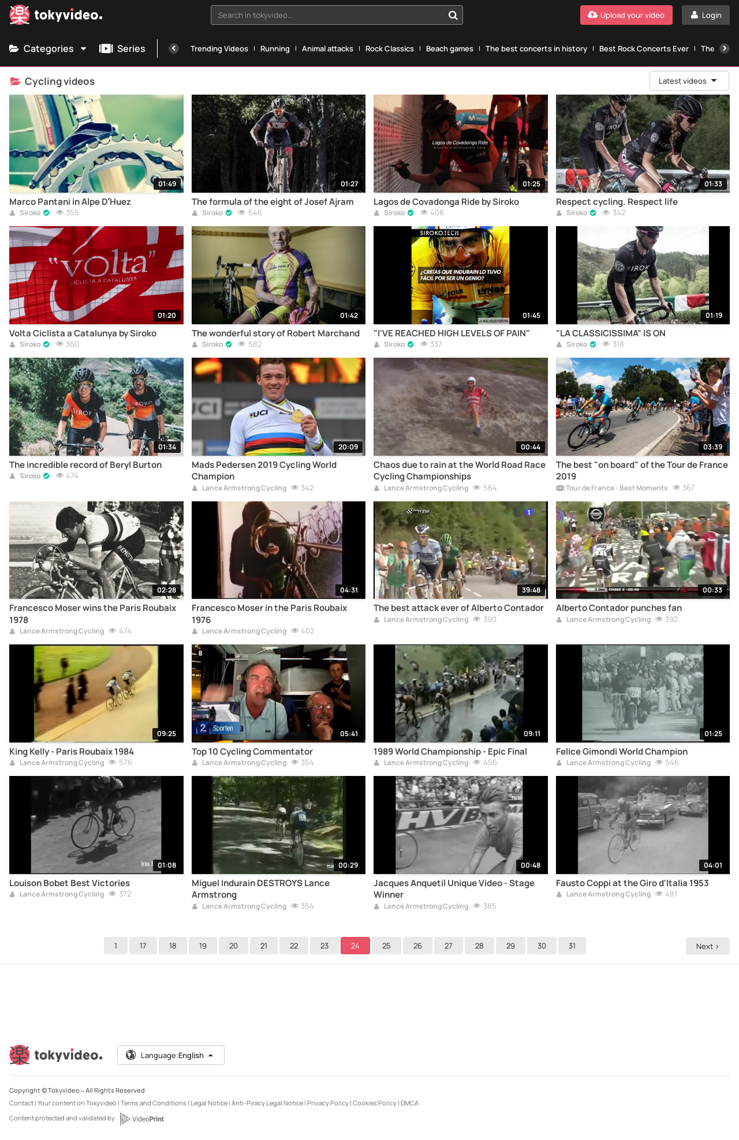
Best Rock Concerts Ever (644, 48)
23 (326, 945)
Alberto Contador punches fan (619, 608)
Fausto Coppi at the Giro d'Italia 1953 (632, 883)
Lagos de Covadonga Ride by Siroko (446, 202)
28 (481, 945)
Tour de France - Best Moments (612, 489)
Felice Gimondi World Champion (622, 751)
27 (450, 945)
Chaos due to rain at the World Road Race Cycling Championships (460, 470)
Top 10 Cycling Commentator (252, 751)
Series (122, 48)
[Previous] (174, 48)
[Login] (706, 15)
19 (204, 945)
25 (388, 945)
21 (265, 945)
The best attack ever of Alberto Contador (459, 608)
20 (235, 945)
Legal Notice (209, 1102)
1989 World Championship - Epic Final (450, 751)
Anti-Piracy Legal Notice (267, 1102)
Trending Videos (219, 48)
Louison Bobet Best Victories (69, 883)
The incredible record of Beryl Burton (85, 465)
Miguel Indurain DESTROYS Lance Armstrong (261, 889)
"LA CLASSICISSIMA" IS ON (611, 333)
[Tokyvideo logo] (56, 17)
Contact (21, 1102)
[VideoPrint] (141, 1118)
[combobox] (337, 15)
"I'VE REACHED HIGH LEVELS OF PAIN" (452, 333)
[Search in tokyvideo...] (453, 15)
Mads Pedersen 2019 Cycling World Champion (264, 470)
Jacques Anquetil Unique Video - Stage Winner (454, 889)
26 (419, 945)
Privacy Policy (328, 1102)
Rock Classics (389, 48)
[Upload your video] (626, 15)
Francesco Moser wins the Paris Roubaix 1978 (92, 613)
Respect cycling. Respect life (617, 202)
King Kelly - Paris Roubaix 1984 (71, 751)
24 (357, 945)
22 (296, 945)
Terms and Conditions (153, 1102)
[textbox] (327, 15)
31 (573, 945)
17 (144, 945)
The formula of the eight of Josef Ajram (273, 202)
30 (543, 945)
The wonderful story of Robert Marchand (276, 333)
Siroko (24, 213)
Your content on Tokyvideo (77, 1102)
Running (275, 48)
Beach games (449, 48)
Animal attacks (327, 48)
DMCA (410, 1102)
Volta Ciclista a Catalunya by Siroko (82, 333)
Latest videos (688, 81)
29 (512, 945)
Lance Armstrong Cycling (239, 489)
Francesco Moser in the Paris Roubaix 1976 (269, 613)
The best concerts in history (536, 48)
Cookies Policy (375, 1102)
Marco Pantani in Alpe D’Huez (70, 202)
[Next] (724, 48)
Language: (170, 1055)
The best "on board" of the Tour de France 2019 (642, 470)
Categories (48, 48)
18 (174, 945)
